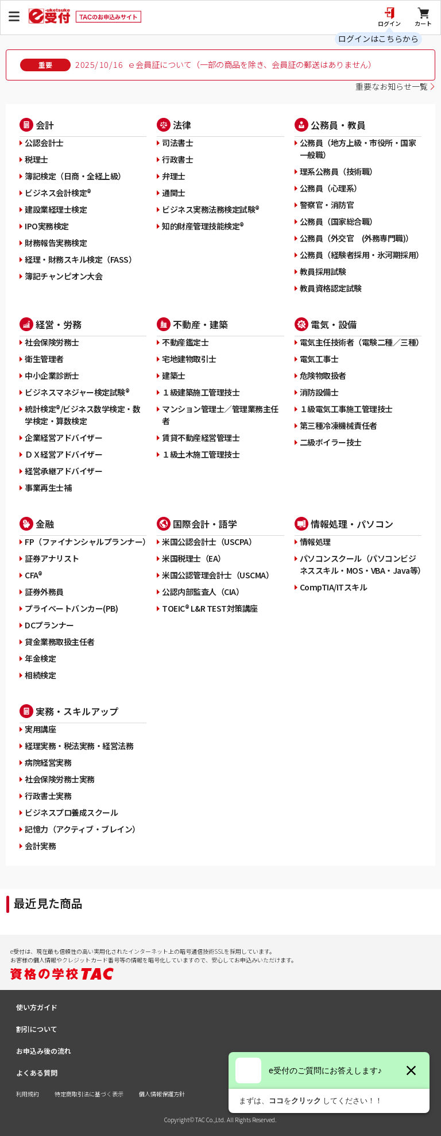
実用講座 (40, 729)
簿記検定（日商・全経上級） (75, 176)
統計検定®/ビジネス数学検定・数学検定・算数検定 (82, 415)
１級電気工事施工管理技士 (346, 409)
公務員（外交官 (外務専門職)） (356, 238)
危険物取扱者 (323, 375)
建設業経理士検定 (56, 209)
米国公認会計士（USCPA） (209, 541)
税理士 (36, 159)
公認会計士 (44, 142)
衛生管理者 (44, 358)
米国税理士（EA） (194, 558)
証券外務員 (44, 591)
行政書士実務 (48, 795)
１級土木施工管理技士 (200, 454)
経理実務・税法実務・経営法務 (79, 745)
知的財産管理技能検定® (203, 226)
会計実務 (40, 845)
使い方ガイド (36, 1007)
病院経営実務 (48, 762)
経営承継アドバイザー (63, 471)
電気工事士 (319, 358)
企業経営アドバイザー (63, 437)
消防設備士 (319, 392)
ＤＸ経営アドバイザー (63, 454)
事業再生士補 (48, 487)
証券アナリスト (52, 558)
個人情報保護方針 (162, 1093)
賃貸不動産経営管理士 (200, 437)
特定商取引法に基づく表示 (89, 1093)
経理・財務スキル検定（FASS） (80, 259)
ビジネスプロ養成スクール (71, 812)
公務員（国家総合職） (338, 221)
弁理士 (173, 176)
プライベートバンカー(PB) (71, 608)
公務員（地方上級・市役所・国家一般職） (358, 148)
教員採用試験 (323, 271)
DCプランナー (49, 625)
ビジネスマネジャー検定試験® (77, 392)
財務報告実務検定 (56, 242)
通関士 (173, 192)
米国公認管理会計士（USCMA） (217, 575)
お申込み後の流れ (43, 1051)
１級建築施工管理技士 (200, 392)
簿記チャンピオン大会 (63, 276)
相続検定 (40, 675)
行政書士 (177, 159)
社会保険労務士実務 (60, 779)
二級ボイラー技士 (331, 442)
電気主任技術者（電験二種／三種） (360, 342)
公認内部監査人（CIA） (202, 591)
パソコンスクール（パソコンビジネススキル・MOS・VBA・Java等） (360, 564)
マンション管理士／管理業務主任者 (220, 415)
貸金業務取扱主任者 (60, 641)
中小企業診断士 (52, 375)
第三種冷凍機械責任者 (338, 425)
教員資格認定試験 (331, 288)
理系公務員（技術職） (338, 171)
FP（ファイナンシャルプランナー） (85, 541)
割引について (36, 1029)
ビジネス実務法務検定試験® (211, 209)
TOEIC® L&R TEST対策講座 (210, 608)
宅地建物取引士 (189, 358)
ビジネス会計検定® (58, 192)
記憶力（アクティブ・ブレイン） (82, 829)
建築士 (173, 375)
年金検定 (40, 658)
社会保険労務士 (52, 342)
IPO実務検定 (47, 226)
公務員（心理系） (331, 188)
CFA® (33, 575)
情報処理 (315, 541)
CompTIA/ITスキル (334, 587)
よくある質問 (36, 1072)
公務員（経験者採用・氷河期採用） (360, 254)
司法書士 (177, 142)
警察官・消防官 (327, 204)
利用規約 (27, 1093)
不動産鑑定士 (185, 342)
